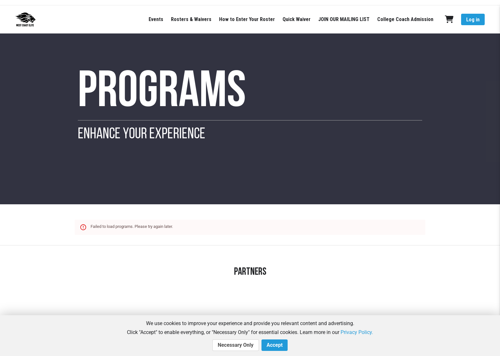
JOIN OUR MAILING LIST (344, 19)
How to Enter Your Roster (247, 19)
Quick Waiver (297, 19)
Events (156, 19)
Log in (473, 20)
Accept (274, 345)
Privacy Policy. (357, 332)
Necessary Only (236, 345)
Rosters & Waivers (191, 19)
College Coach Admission (405, 19)
